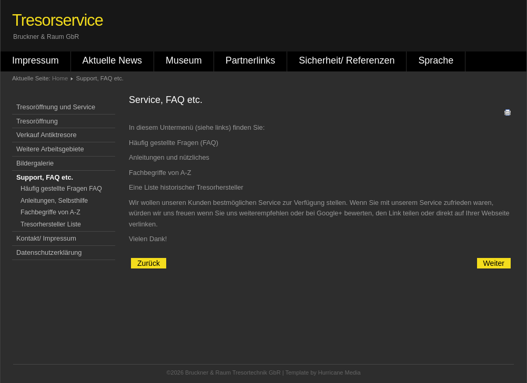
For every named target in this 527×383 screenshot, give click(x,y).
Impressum (35, 60)
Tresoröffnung (37, 121)
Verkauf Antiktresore (46, 135)
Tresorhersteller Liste (51, 224)
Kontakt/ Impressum (46, 238)
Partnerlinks (251, 60)
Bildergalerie (35, 163)
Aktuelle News (112, 60)
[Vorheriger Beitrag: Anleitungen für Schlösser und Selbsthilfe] (148, 263)
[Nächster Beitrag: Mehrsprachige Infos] (494, 263)
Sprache (435, 60)
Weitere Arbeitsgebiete (50, 149)
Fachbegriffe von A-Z (50, 212)
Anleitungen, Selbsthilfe (54, 200)
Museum (184, 60)
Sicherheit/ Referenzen (346, 60)
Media (353, 372)
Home (60, 78)
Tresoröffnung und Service (55, 107)
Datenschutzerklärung (49, 252)
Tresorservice (57, 20)
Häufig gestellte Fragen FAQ (61, 188)
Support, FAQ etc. (44, 177)
